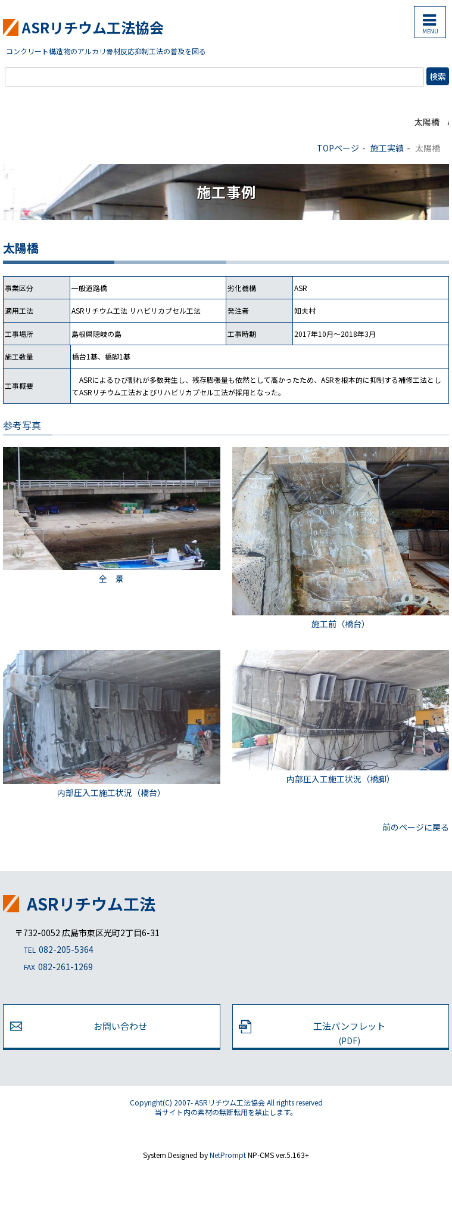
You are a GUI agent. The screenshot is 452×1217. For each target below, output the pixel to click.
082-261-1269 (54, 967)
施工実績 (387, 148)
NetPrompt (228, 1155)
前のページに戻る (415, 827)
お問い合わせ (120, 1026)
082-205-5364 (54, 950)
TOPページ (338, 148)
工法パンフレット (350, 1033)
